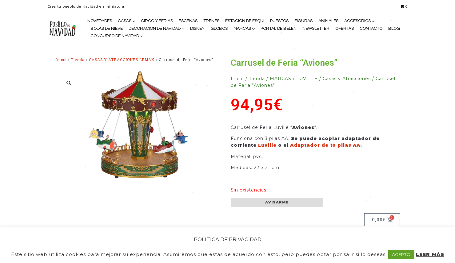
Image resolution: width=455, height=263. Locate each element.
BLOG (394, 28)
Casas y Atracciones (347, 78)
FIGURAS (303, 21)
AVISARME (277, 202)
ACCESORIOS (357, 21)
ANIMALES (328, 21)
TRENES (211, 21)
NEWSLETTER (315, 28)
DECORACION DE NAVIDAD (155, 28)
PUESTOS (279, 21)
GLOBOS (219, 28)
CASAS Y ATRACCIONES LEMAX (121, 59)
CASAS (124, 21)
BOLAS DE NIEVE (106, 28)
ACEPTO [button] (401, 254)
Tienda (78, 59)
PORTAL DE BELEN (279, 28)
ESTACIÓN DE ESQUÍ (244, 21)
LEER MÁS (430, 254)
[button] (69, 82)
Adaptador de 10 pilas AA (325, 145)
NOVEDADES (99, 21)
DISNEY (197, 28)
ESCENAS (188, 21)
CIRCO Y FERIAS (157, 21)
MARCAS (242, 28)
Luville (267, 145)
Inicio (60, 59)
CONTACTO (371, 28)
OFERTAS (344, 28)
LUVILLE (307, 78)
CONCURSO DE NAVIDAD (114, 36)
